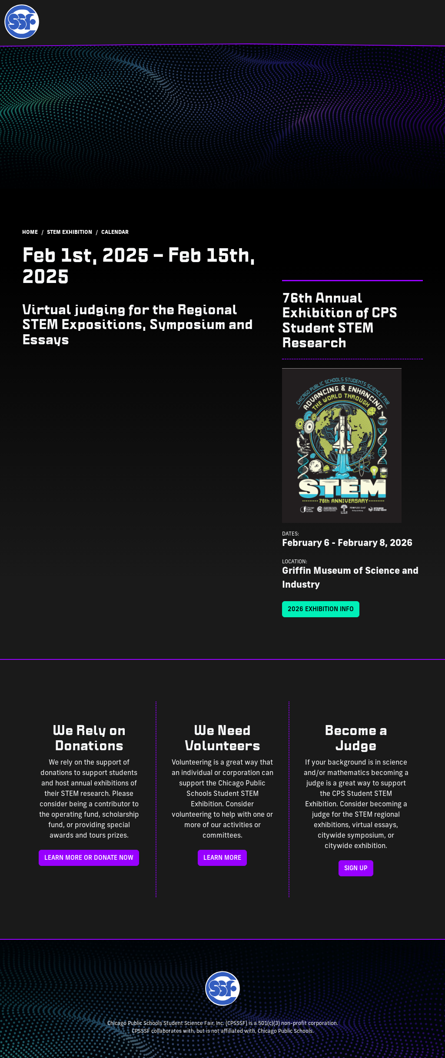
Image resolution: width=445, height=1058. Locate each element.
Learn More (222, 858)
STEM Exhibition (69, 232)
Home (30, 232)
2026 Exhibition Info (321, 609)
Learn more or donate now (88, 858)
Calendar (115, 232)
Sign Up (356, 868)
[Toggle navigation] (423, 21)
